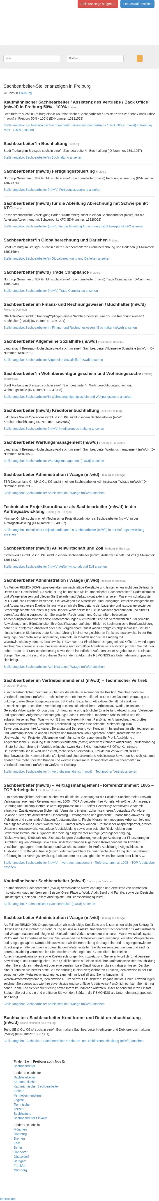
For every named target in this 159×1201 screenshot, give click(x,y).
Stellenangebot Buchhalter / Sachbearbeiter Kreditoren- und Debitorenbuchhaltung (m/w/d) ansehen (73, 1041)
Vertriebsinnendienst (28, 1095)
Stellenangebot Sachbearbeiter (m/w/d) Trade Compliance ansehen (51, 290)
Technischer (22, 1104)
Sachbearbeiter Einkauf (30, 1118)
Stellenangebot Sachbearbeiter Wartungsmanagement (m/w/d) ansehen (54, 461)
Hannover (21, 1152)
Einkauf (19, 1091)
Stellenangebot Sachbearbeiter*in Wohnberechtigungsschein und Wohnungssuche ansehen (68, 396)
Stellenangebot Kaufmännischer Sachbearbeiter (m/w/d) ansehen (49, 904)
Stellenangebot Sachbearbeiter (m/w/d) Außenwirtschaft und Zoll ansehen (55, 566)
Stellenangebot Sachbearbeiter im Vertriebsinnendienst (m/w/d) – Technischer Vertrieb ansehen (70, 771)
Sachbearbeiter (24, 1066)
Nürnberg (20, 1170)
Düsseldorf (21, 1156)
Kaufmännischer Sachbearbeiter (36, 1086)
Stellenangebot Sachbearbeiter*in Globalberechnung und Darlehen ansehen (57, 258)
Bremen (19, 1138)
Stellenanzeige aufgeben (98, 4)
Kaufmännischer (25, 1082)
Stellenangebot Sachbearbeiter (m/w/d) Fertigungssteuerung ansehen (52, 189)
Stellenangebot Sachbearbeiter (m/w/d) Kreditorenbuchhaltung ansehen (54, 428)
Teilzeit (18, 1109)
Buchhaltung (22, 1113)
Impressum (8, 1199)
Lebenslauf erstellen (137, 4)
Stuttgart (20, 1161)
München (20, 1129)
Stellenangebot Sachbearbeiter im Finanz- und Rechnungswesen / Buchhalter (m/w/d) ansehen (70, 327)
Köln (17, 1143)
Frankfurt (20, 1165)
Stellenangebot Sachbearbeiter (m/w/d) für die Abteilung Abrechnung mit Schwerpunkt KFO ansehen (74, 226)
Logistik (19, 1100)
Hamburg (20, 1134)
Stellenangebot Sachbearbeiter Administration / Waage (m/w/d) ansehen (54, 493)
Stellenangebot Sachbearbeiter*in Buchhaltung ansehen (43, 157)
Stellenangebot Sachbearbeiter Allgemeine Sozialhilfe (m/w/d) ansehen (53, 360)
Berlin (18, 1147)
